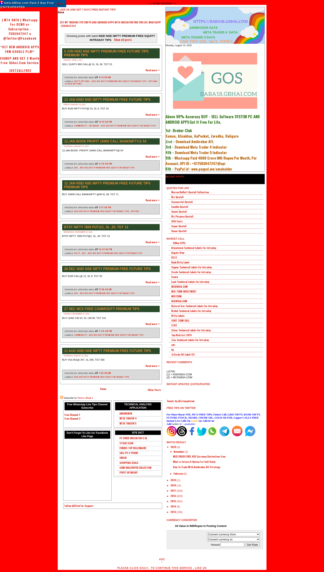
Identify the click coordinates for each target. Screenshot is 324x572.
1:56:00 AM (105, 373)
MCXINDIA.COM (179, 286)
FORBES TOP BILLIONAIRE (132, 448)
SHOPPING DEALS (128, 463)
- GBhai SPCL (178, 243)
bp (172, 349)
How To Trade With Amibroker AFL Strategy (196, 467)
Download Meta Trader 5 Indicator (201, 152)
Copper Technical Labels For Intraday (191, 267)
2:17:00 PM (105, 207)
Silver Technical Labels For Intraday (191, 330)
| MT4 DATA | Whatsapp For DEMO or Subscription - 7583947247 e (20, 27)
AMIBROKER (125, 413)
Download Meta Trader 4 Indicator (201, 147)
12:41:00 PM (105, 249)
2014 (173, 506)
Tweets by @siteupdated (180, 401)
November (179, 451)
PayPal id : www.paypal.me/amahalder (203, 169)
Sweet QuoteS (179, 211)
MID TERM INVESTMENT (183, 291)
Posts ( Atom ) (85, 397)
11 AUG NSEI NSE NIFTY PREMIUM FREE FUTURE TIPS (107, 351)
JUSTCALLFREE (19, 70)
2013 (173, 512)
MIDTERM (176, 296)
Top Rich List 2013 (181, 335)
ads (173, 344)
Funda (174, 277)
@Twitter (10, 38)
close (60, 3)
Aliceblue (185, 136)
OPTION (135, 211)
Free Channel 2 (72, 418)
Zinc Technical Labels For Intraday (190, 340)
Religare (231, 136)
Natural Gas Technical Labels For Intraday (194, 306)
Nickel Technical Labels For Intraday (191, 311)
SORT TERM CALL (180, 320)
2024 (173, 480)
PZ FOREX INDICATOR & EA (133, 438)
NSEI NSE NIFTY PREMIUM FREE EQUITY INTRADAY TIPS (119, 81)
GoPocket (201, 136)
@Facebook (27, 38)
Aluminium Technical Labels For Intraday (193, 248)
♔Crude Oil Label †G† (183, 354)
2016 (173, 496)
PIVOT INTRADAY (128, 472)
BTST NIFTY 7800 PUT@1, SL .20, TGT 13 (96, 227)
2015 (173, 501)
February (179, 473)
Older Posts (154, 390)
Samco (171, 136)
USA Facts (177, 221)
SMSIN (123, 457)
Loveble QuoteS (179, 206)
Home (103, 389)
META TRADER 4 (128, 418)
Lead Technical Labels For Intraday (190, 281)
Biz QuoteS (177, 197)
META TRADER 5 (128, 423)
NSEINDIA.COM (179, 301)
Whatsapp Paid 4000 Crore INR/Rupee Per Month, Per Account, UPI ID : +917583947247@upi (211, 160)
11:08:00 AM (105, 289)
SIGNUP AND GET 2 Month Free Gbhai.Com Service (19, 60)
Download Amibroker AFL (195, 141)
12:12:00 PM (105, 121)
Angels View (177, 252)
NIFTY (77, 253)
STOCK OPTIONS (73, 83)
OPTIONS (153, 81)
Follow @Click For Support (79, 506)
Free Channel (71, 414)
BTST (174, 257)
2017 (173, 490)
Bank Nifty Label (180, 262)
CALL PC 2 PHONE (128, 453)
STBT (174, 325)
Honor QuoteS (179, 231)
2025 (173, 447)
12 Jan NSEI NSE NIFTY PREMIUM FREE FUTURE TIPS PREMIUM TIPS (107, 185)
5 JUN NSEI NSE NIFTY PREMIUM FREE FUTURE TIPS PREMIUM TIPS (106, 53)
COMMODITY (81, 125)
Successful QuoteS (182, 202)
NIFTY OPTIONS (82, 81)
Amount (228, 544)
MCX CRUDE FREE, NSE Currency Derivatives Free (199, 456)
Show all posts (123, 40)
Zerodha (217, 136)
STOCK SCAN (126, 443)
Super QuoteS (179, 226)
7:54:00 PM (105, 331)
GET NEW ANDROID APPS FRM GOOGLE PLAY (20, 49)
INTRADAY (94, 125)
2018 (173, 485)
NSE (76, 167)
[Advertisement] (109, 29)
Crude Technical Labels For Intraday (191, 272)
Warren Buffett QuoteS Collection (190, 192)
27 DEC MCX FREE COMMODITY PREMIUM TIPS (102, 309)
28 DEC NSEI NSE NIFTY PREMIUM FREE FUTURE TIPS (107, 269)
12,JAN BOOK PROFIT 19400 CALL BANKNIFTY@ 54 (105, 141)
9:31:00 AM (105, 77)
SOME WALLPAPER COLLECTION (135, 467)
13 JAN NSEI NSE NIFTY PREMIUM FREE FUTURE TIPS (107, 99)
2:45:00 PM (105, 163)
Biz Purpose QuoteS (182, 216)
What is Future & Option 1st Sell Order (194, 461)
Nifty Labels (178, 315)
